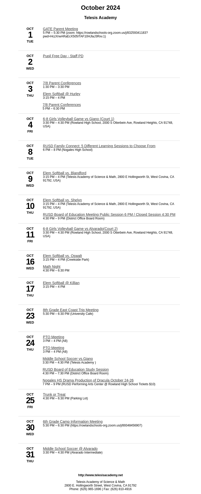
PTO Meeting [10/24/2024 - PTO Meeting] (53, 337)
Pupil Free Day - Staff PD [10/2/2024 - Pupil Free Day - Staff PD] (63, 56)
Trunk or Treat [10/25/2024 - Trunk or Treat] (54, 394)
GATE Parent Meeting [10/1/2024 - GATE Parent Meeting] (60, 29)
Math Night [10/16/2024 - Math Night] (51, 267)
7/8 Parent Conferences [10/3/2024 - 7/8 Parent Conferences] (62, 83)
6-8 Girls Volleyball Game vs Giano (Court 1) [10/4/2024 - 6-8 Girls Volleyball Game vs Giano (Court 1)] (78, 119)
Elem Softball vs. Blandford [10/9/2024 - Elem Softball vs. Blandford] (64, 173)
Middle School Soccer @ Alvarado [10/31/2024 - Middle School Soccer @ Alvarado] (70, 449)
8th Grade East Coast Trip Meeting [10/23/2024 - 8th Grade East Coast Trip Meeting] (71, 310)
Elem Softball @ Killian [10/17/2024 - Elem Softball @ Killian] (61, 283)
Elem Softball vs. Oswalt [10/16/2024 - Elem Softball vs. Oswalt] (62, 256)
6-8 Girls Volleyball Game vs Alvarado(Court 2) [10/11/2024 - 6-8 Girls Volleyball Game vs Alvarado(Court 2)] (80, 229)
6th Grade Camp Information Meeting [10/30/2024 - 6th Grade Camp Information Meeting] (73, 421)
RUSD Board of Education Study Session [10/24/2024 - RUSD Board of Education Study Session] (76, 369)
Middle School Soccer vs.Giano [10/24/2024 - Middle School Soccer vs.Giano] (68, 359)
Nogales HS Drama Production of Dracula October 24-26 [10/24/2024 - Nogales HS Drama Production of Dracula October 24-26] (88, 380)
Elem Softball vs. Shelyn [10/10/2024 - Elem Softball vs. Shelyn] (62, 200)
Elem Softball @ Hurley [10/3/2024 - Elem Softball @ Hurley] (61, 94)
